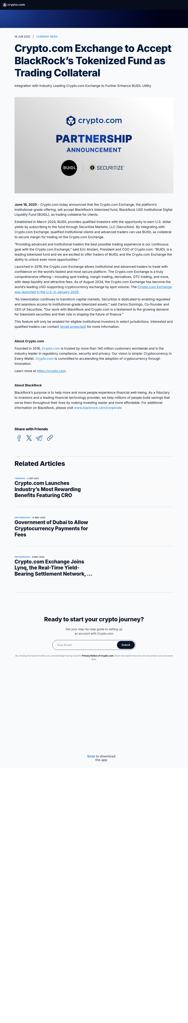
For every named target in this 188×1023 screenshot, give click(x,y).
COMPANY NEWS (47, 36)
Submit (126, 644)
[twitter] (29, 438)
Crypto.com (51, 348)
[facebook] (19, 438)
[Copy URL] (49, 437)
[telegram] (39, 438)
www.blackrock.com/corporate (98, 408)
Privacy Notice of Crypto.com (98, 655)
